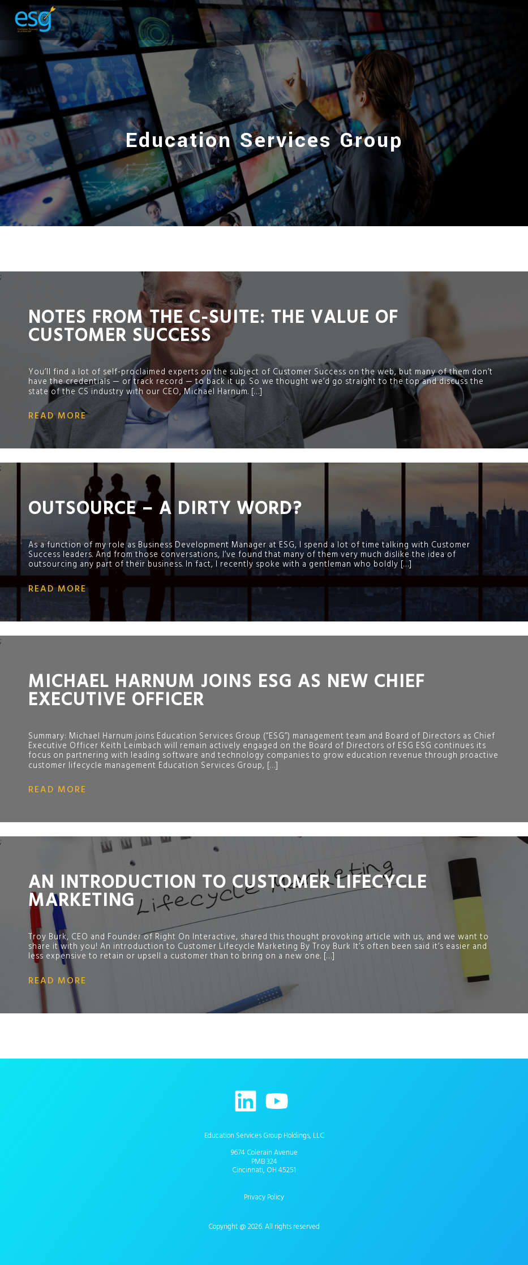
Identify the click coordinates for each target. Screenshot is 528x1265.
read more (57, 415)
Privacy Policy (264, 1197)
